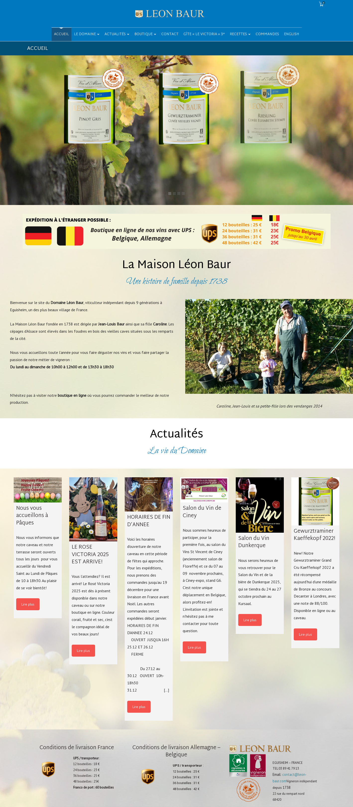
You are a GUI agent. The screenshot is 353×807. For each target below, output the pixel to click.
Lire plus (27, 604)
